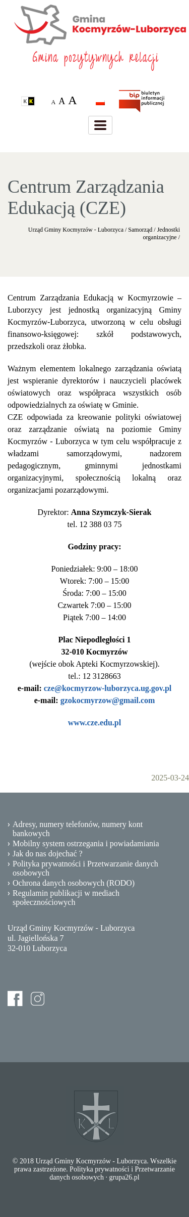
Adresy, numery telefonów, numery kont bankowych (78, 829)
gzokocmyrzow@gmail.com (107, 700)
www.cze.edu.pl (94, 722)
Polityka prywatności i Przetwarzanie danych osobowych (85, 868)
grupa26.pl (124, 1177)
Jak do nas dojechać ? (48, 853)
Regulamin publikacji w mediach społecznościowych (66, 897)
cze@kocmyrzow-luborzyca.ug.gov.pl (108, 688)
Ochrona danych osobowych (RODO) (74, 883)
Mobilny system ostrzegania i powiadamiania (86, 843)
